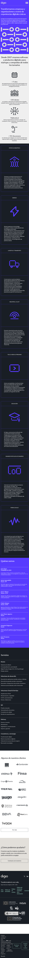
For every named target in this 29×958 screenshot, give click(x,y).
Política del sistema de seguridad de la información (20, 890)
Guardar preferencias (10, 950)
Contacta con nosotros (14, 860)
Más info (3, 956)
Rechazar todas (16, 946)
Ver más (14, 830)
